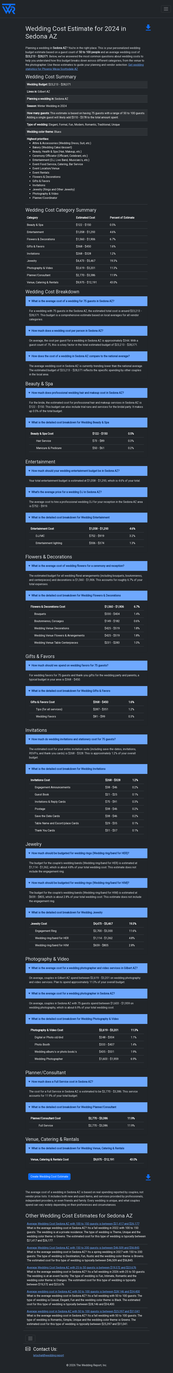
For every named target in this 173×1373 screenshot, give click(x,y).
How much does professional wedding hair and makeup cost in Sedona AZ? (77, 392)
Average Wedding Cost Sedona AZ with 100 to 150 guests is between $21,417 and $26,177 (83, 1223)
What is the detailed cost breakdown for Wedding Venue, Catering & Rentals (77, 1148)
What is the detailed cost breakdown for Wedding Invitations (68, 769)
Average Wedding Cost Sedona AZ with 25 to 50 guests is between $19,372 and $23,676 (81, 1267)
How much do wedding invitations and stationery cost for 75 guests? (73, 739)
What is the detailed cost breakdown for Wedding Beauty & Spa (70, 422)
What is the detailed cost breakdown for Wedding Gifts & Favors (70, 691)
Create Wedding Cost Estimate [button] (49, 1176)
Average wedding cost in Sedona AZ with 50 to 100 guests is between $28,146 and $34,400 (83, 1291)
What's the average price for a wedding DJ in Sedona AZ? (66, 492)
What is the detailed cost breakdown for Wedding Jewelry (66, 912)
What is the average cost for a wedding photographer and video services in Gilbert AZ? (84, 968)
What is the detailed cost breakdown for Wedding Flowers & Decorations (76, 595)
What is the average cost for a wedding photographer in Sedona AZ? (73, 993)
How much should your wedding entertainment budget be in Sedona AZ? (75, 471)
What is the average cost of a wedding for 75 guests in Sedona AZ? (72, 301)
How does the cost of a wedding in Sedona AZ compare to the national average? (80, 356)
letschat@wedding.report (48, 1355)
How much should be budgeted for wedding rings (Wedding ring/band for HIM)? (80, 883)
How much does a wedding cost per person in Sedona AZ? (67, 330)
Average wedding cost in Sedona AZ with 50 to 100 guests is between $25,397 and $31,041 (83, 1311)
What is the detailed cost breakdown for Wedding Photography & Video (75, 1019)
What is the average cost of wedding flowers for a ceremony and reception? (77, 566)
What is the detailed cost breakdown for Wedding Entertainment (70, 517)
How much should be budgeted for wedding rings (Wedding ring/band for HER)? (80, 853)
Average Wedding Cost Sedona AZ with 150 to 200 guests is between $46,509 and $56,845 (83, 1247)
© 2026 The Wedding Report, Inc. (86, 1365)
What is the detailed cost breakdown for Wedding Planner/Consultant (73, 1107)
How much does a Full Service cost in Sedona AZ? (62, 1081)
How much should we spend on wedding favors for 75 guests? (69, 665)
